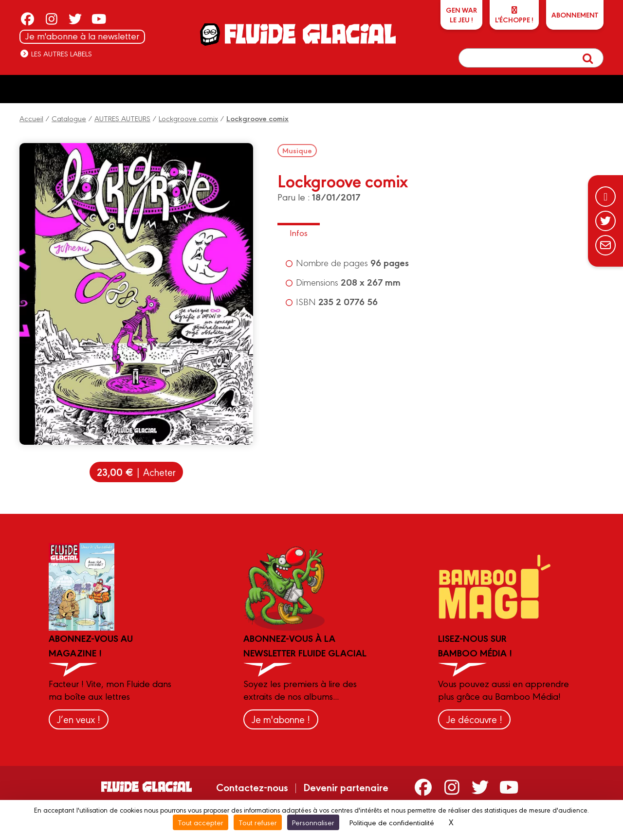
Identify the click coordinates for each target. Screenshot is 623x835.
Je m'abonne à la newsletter (82, 36)
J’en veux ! (78, 719)
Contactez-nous (252, 787)
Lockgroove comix (188, 118)
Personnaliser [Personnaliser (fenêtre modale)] (313, 822)
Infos (299, 232)
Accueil (31, 118)
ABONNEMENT (574, 14)
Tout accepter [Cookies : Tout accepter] (200, 822)
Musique (297, 150)
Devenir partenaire (345, 787)
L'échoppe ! (514, 15)
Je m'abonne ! (281, 719)
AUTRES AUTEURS (122, 118)
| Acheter (136, 472)
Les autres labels (55, 53)
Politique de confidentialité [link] (391, 822)
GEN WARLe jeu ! (461, 14)
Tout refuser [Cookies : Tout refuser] (257, 822)
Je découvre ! (474, 719)
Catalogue (69, 118)
